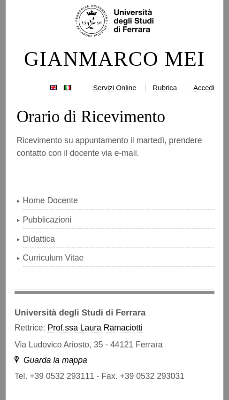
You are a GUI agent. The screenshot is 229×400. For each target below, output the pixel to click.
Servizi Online (114, 88)
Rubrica (165, 88)
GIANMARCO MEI (114, 59)
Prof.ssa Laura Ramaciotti (94, 327)
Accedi (203, 88)
